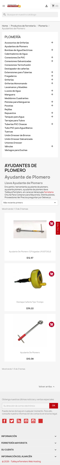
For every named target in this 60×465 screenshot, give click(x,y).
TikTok (40, 421)
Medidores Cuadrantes (16, 98)
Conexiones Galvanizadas (18, 61)
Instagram (33, 421)
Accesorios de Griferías (17, 42)
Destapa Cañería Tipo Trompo (30, 302)
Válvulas (9, 146)
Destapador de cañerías (17, 68)
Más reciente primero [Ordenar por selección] (30, 202)
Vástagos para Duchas (16, 150)
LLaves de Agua (13, 91)
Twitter (12, 421)
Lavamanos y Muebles (16, 87)
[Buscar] (30, 14)
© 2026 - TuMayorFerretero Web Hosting (21, 461)
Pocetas (9, 105)
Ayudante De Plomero (30, 352)
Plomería (13, 37)
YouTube (26, 421)
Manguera (10, 94)
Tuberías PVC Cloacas (16, 124)
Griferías (9, 79)
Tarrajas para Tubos (15, 120)
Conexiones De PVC (15, 57)
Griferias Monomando (16, 83)
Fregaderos (11, 76)
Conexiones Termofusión (18, 65)
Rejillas (8, 109)
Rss (19, 421)
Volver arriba (47, 386)
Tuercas (9, 131)
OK (53, 405)
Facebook (4, 421)
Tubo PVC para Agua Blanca (18, 128)
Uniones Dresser (13, 142)
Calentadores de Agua (16, 54)
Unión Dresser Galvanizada (19, 139)
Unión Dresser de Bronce (18, 135)
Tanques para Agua (14, 116)
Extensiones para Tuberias (18, 72)
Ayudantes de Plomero (16, 46)
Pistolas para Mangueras (17, 102)
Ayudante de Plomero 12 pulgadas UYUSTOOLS (30, 251)
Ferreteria (49, 192)
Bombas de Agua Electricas (19, 50)
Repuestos (10, 113)
